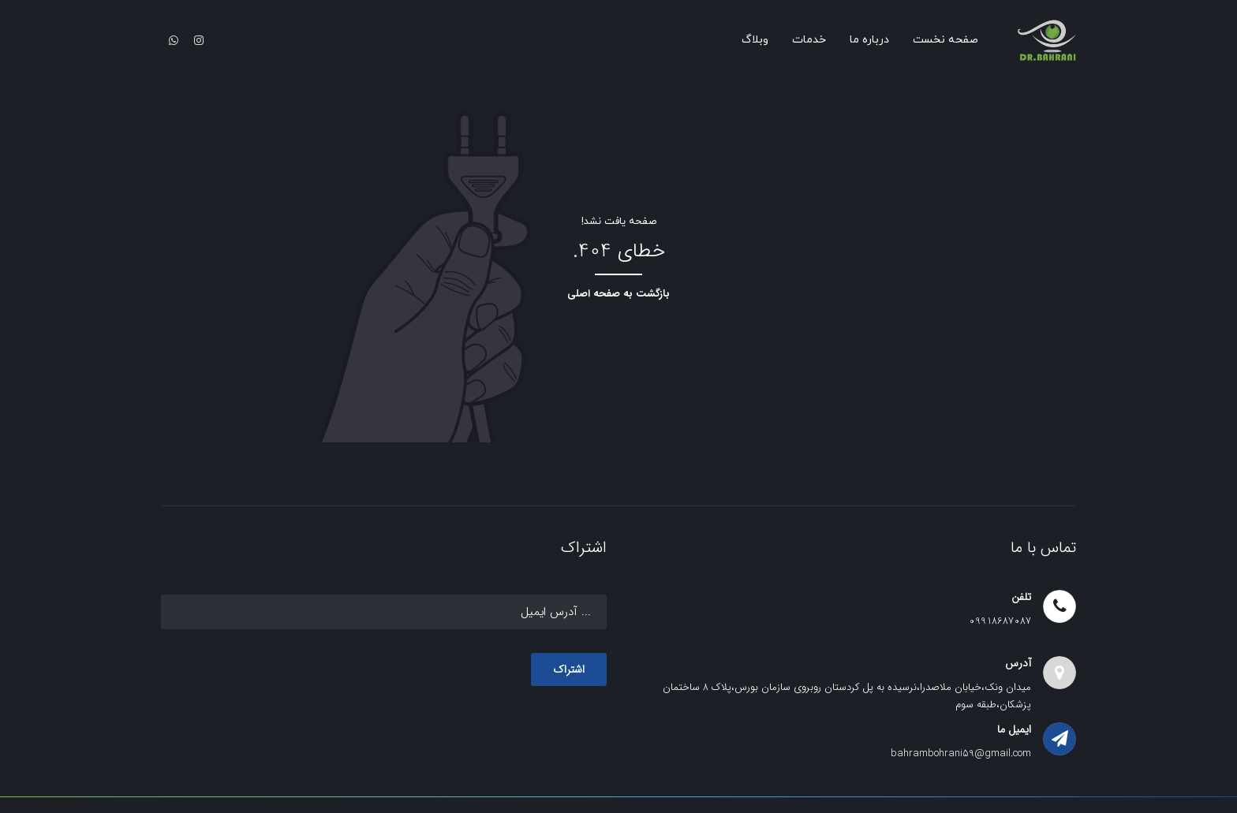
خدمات (809, 39)
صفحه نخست (945, 39)
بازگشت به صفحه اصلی (618, 294)
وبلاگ (755, 39)
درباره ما (869, 39)
